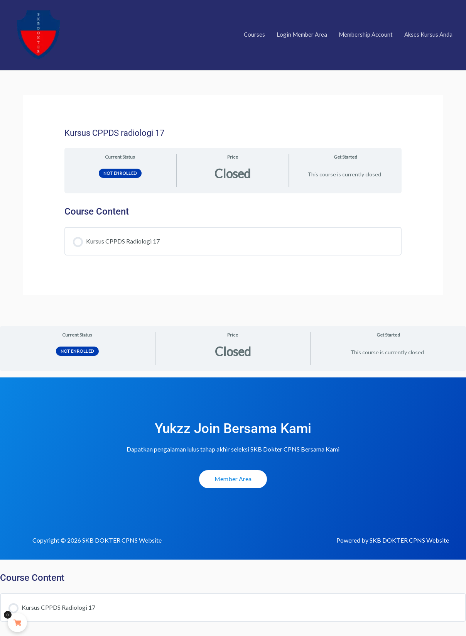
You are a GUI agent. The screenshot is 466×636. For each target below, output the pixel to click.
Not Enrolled (120, 175)
